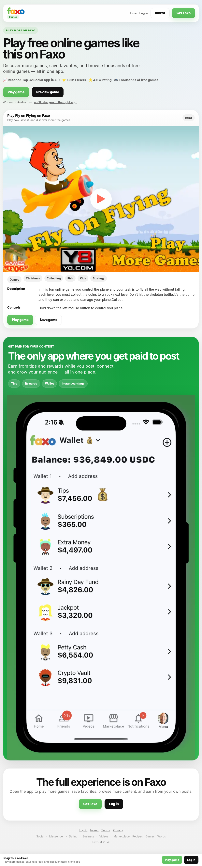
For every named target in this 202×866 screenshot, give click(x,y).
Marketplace (121, 836)
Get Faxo (184, 13)
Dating (73, 836)
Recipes (137, 836)
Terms (105, 830)
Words (161, 836)
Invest (160, 13)
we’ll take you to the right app (55, 102)
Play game (16, 92)
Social (40, 836)
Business (88, 836)
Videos (103, 836)
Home (132, 13)
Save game (48, 320)
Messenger (56, 836)
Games (150, 836)
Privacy (118, 830)
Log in (143, 13)
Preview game (47, 92)
